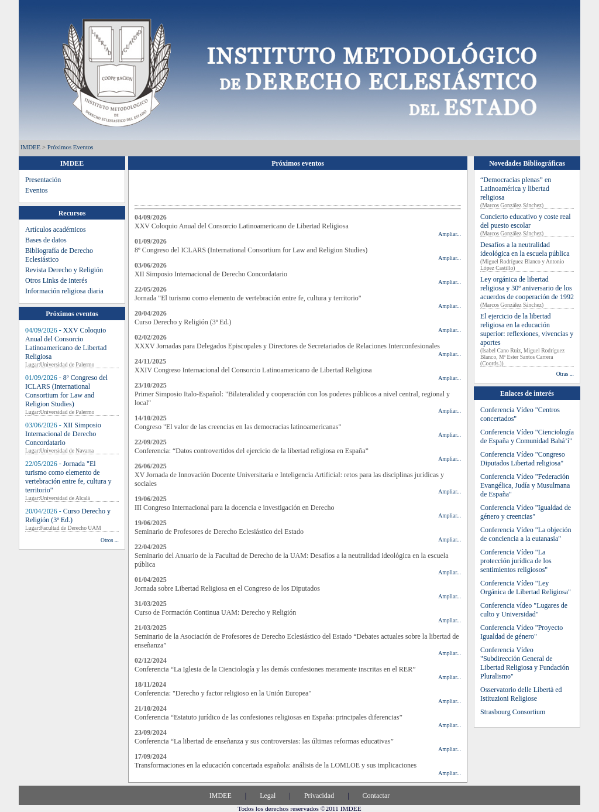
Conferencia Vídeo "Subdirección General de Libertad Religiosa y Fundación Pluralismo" (524, 663)
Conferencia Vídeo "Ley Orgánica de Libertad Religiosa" (525, 587)
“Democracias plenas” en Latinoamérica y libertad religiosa (515, 188)
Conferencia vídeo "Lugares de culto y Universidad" (523, 609)
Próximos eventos (70, 146)
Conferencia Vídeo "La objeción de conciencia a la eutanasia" (526, 534)
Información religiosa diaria (64, 291)
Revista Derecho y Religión (64, 270)
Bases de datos (46, 240)
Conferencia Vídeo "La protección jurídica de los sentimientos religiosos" (516, 561)
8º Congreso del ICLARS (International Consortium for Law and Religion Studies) (66, 391)
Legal (268, 796)
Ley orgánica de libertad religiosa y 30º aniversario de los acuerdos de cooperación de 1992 (527, 288)
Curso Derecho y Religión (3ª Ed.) (68, 515)
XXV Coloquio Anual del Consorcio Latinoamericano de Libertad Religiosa (65, 343)
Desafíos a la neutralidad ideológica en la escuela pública (525, 249)
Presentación (43, 180)
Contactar (376, 796)
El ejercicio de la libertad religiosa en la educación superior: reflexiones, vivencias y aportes (526, 329)
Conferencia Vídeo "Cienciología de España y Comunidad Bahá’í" (527, 436)
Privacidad (319, 796)
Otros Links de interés (56, 280)
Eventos (36, 190)
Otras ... (565, 374)
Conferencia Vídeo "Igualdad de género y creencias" (525, 511)
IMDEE (30, 146)
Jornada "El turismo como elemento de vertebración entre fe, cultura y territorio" (68, 477)
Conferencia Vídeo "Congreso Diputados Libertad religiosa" (522, 458)
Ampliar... (449, 234)
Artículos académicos (55, 229)
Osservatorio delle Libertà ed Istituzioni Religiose (521, 694)
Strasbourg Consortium (512, 712)
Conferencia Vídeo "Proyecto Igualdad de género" (521, 631)
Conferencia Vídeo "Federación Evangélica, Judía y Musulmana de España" (525, 485)
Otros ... (110, 540)
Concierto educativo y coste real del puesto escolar (525, 221)
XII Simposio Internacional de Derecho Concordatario (63, 434)
